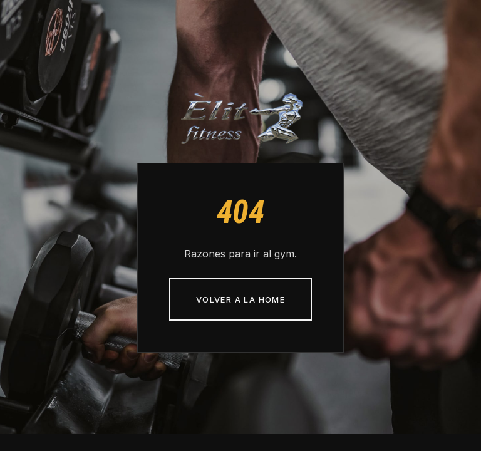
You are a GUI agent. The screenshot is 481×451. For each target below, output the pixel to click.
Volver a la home (240, 299)
